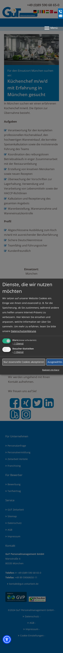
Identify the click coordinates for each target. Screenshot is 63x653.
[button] (6, 639)
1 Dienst (18, 343)
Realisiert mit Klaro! (50, 369)
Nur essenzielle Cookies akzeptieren (24, 362)
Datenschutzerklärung (23, 331)
